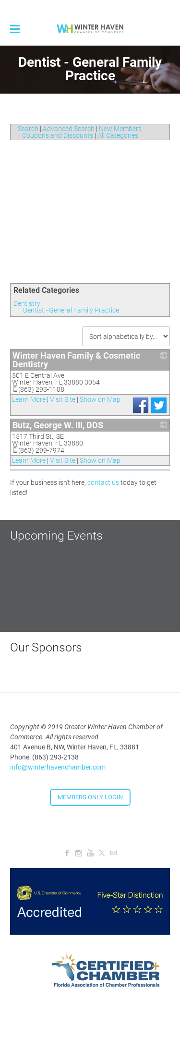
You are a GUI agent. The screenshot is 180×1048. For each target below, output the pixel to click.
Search (28, 129)
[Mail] (113, 853)
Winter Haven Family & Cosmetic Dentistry (76, 359)
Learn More (29, 399)
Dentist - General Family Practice (71, 310)
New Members (120, 129)
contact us (103, 482)
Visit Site (62, 399)
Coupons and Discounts (57, 135)
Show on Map (100, 399)
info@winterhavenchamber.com (58, 767)
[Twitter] (101, 853)
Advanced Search (69, 129)
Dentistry (26, 303)
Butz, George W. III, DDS (57, 425)
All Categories (117, 135)
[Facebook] (67, 853)
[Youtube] (90, 853)
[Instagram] (78, 853)
